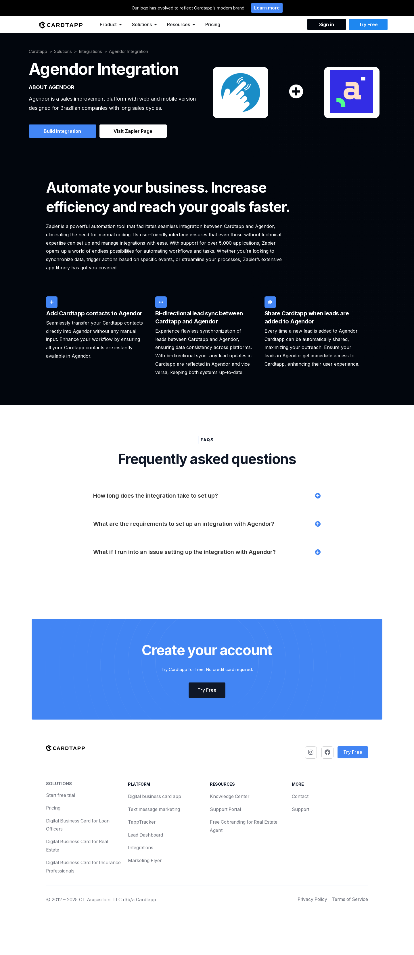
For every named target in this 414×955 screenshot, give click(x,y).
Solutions (63, 51)
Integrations (90, 51)
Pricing (212, 25)
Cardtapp (38, 51)
